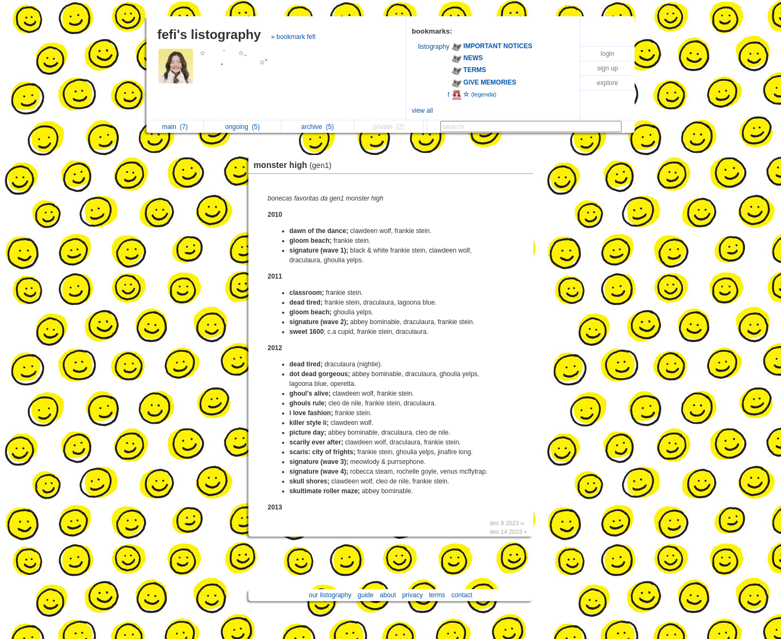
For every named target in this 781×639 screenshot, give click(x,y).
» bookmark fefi (293, 37)
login (607, 53)
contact (461, 595)
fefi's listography (209, 34)
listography (434, 46)
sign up (607, 68)
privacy (412, 595)
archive (317, 127)
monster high (295, 165)
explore (607, 83)
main (175, 127)
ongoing (242, 127)
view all (422, 110)
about (388, 595)
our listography (330, 595)
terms (437, 595)
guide (365, 595)
